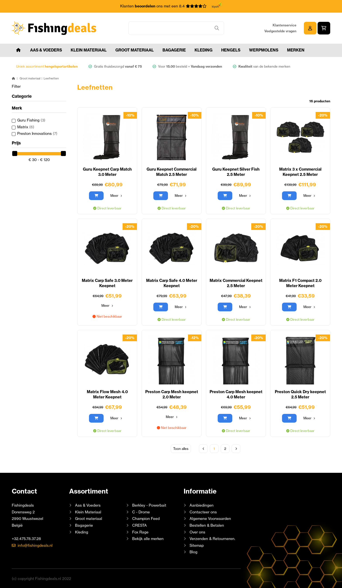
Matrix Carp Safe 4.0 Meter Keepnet (171, 283)
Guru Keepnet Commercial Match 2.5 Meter (172, 172)
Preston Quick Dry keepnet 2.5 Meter (300, 394)
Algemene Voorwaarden (210, 518)
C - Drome (141, 512)
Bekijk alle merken (148, 538)
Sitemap (197, 545)
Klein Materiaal (89, 50)
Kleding (203, 50)
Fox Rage (140, 532)
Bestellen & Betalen (207, 525)
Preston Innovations (37, 133)
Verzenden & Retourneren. (212, 538)
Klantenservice (284, 25)
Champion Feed (146, 518)
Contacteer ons (203, 512)
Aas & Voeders (46, 50)
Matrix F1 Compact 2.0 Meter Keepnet (300, 283)
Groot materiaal (134, 50)
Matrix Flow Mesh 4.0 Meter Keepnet (107, 394)
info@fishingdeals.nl (35, 545)
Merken (295, 50)
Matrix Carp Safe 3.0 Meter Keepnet (107, 283)
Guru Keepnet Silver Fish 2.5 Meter (236, 172)
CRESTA (139, 525)
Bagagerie (174, 50)
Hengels (230, 50)
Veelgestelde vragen (280, 31)
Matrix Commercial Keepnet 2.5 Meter (236, 283)
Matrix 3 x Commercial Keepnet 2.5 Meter (300, 172)
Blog (192, 552)
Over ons (197, 532)
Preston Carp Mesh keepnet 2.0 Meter (171, 394)
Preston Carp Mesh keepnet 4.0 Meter (236, 394)
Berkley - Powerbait (149, 505)
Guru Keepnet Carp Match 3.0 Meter (107, 172)
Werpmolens (263, 50)
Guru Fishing (31, 120)
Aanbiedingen (202, 505)
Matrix (25, 127)
